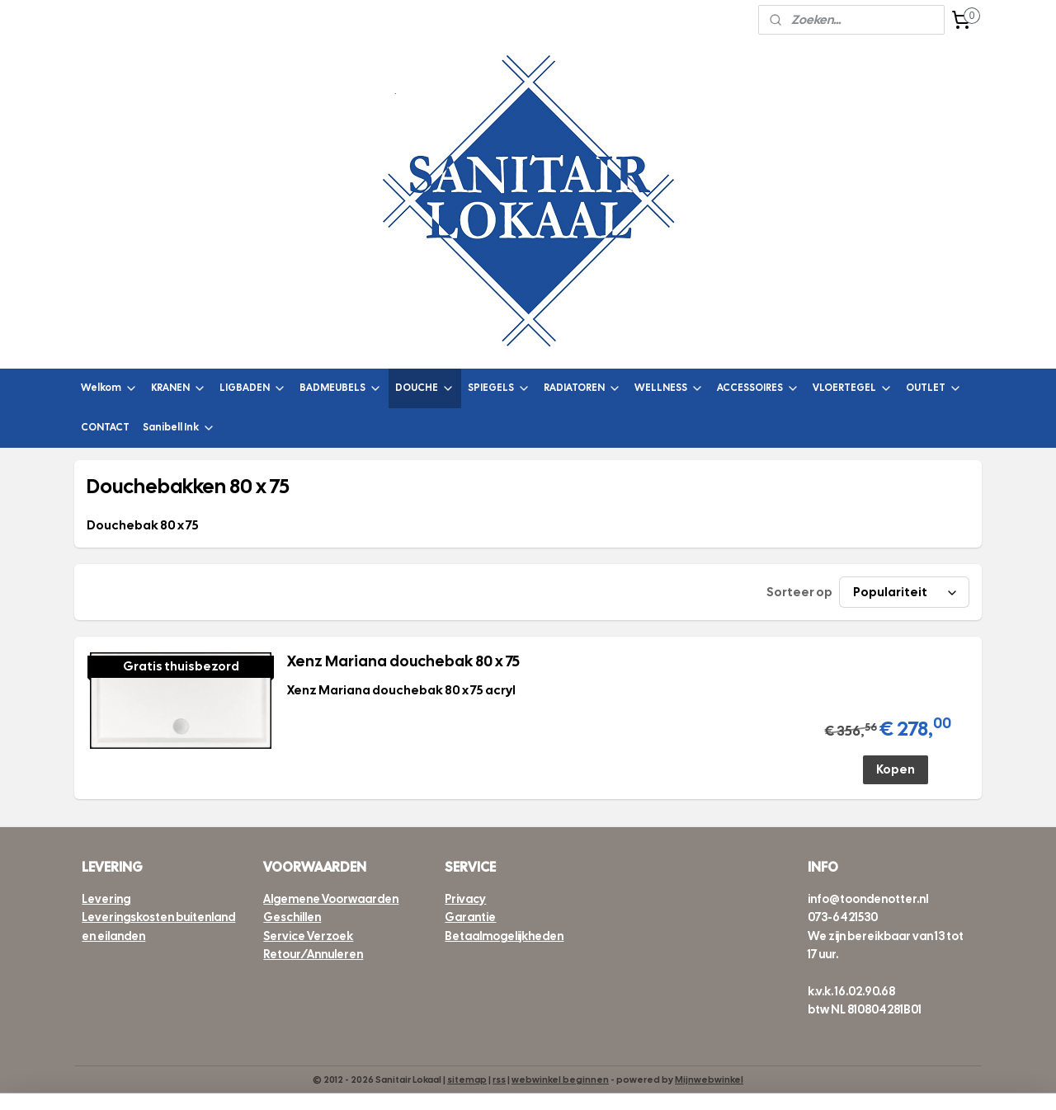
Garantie (470, 917)
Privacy (465, 898)
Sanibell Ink (179, 428)
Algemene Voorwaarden (330, 898)
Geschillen (292, 917)
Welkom (109, 388)
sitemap (467, 1079)
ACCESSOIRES (758, 388)
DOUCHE (425, 388)
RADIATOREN (582, 388)
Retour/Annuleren (313, 954)
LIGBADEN (252, 388)
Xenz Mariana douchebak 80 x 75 (402, 661)
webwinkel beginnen (560, 1079)
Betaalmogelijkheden (504, 936)
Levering (106, 898)
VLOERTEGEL (853, 388)
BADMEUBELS (340, 388)
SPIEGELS (499, 388)
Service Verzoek (308, 936)
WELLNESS (669, 388)
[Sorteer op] (904, 592)
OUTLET (934, 388)
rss (499, 1079)
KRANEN (178, 388)
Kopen (895, 769)
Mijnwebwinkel (709, 1079)
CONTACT (105, 427)
